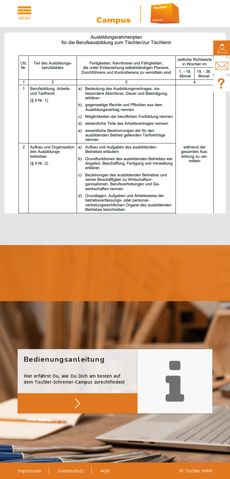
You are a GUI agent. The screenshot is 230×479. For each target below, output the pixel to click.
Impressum (29, 471)
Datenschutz (71, 471)
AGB (104, 471)
